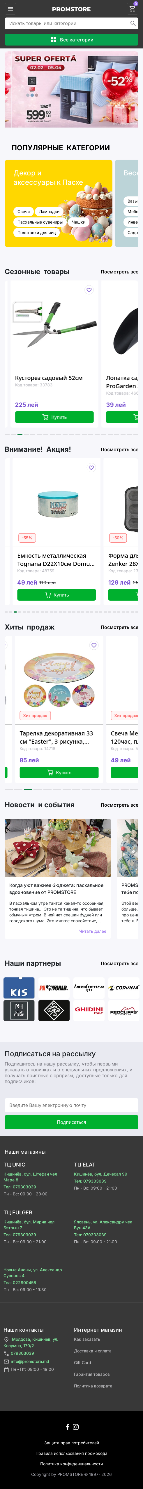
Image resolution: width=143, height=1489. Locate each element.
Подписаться (71, 1122)
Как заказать (87, 1339)
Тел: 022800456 (19, 1282)
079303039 (18, 1354)
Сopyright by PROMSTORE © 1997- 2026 (71, 1474)
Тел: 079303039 (19, 1186)
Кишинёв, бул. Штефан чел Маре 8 (30, 1176)
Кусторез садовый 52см (62, 378)
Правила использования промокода (71, 1453)
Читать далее (92, 931)
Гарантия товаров (92, 1374)
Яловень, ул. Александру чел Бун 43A (103, 1224)
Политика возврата (93, 1385)
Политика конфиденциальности (71, 1463)
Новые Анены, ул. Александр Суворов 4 (32, 1272)
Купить (67, 417)
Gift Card (82, 1362)
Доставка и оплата (93, 1350)
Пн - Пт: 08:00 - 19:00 (28, 1370)
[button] (7, 434)
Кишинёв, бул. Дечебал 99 (100, 1173)
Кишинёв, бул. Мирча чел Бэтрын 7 (28, 1224)
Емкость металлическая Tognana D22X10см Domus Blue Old (71, 560)
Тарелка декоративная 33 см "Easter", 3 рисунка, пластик (75, 737)
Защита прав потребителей (71, 1442)
